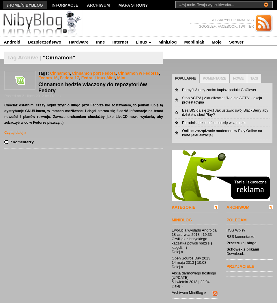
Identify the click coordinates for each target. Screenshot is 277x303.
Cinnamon (60, 73)
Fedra (86, 78)
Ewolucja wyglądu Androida (194, 230)
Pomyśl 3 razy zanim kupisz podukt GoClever (219, 90)
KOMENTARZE (214, 78)
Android (12, 41)
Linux (143, 41)
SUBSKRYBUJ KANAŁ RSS (232, 20)
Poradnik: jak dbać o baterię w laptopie (214, 123)
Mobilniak (194, 41)
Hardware (78, 41)
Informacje (65, 5)
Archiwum (98, 5)
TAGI (254, 78)
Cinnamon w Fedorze (138, 73)
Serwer (236, 41)
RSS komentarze (240, 236)
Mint (121, 78)
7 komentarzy (22, 142)
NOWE (238, 78)
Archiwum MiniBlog (187, 292)
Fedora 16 (48, 78)
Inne (100, 41)
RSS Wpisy (236, 230)
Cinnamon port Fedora (94, 73)
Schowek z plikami (243, 249)
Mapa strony (133, 5)
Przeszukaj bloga (242, 243)
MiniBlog (167, 41)
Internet (120, 41)
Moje (217, 41)
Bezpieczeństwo (44, 41)
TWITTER (246, 27)
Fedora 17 (69, 78)
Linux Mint (105, 78)
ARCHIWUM (238, 207)
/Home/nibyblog (25, 5)
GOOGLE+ (207, 27)
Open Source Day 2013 (191, 258)
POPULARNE (185, 78)
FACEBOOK (227, 27)
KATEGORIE (183, 207)
